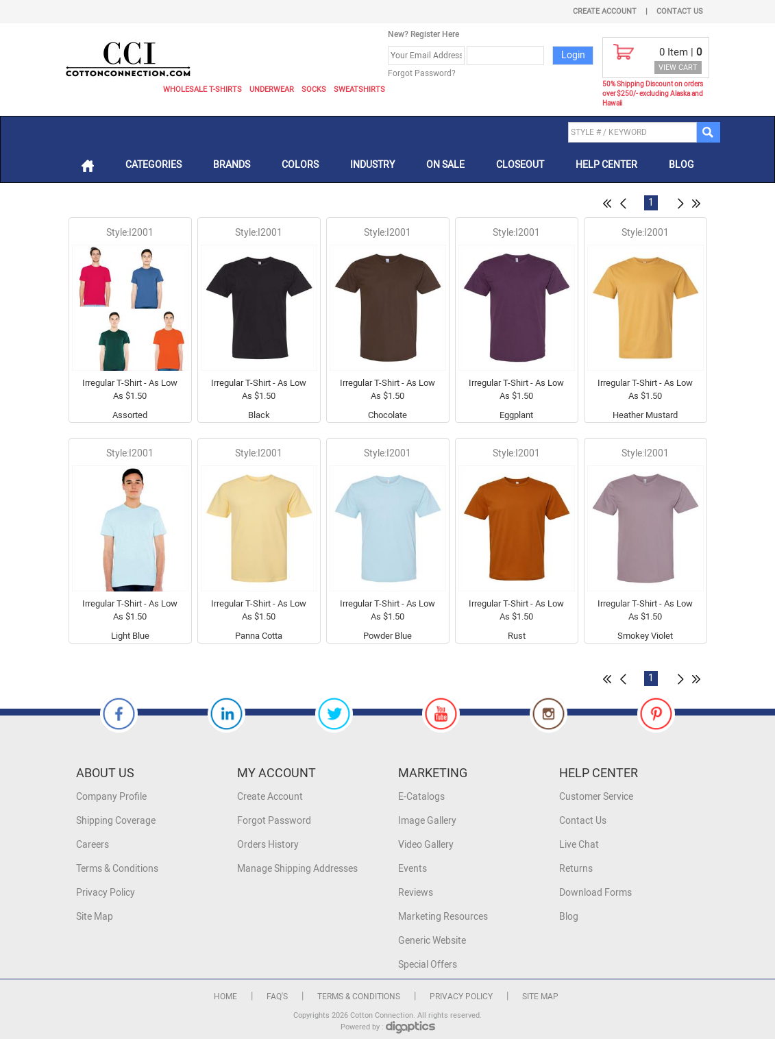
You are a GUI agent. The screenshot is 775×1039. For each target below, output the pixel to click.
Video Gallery (426, 845)
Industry (372, 165)
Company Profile (111, 797)
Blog (681, 165)
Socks (314, 89)
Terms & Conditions (117, 869)
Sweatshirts (359, 89)
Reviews (415, 893)
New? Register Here (423, 34)
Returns (576, 869)
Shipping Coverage (116, 821)
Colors (300, 165)
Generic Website (432, 940)
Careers (92, 845)
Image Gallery (427, 821)
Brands (231, 165)
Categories (153, 165)
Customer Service (596, 797)
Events (412, 869)
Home (225, 996)
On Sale (445, 165)
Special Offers (427, 964)
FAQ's (277, 996)
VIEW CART (678, 67)
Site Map (94, 916)
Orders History (268, 845)
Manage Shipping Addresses (297, 869)
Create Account (605, 11)
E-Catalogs (421, 797)
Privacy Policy (105, 893)
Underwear (271, 89)
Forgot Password (274, 821)
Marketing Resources (443, 916)
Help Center (606, 165)
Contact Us (679, 11)
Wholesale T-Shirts (202, 89)
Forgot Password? (422, 73)
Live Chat (579, 845)
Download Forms (595, 893)
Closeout (520, 165)
